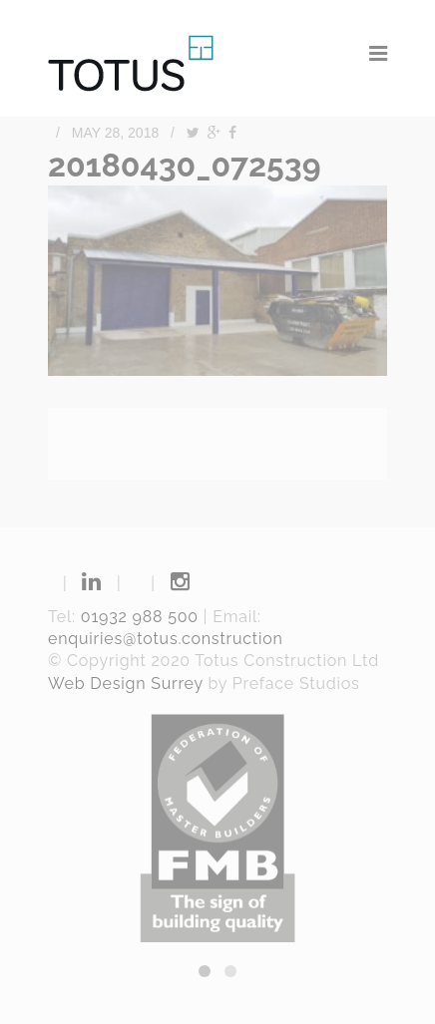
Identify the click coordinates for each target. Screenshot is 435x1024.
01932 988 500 (140, 616)
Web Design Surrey (126, 683)
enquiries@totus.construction (165, 638)
